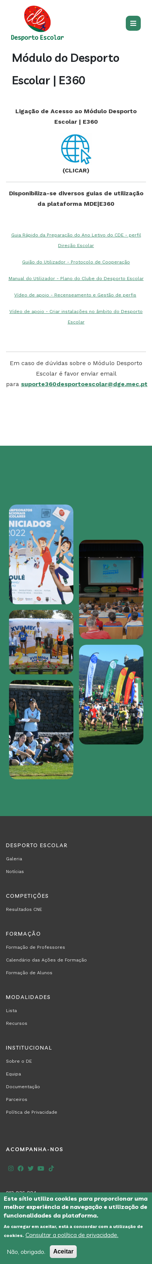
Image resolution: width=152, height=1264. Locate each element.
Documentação (23, 1086)
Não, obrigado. (26, 1251)
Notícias (15, 871)
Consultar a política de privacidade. (71, 1235)
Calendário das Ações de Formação (46, 960)
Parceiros (16, 1099)
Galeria (14, 858)
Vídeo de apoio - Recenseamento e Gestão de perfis (75, 295)
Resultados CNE (24, 909)
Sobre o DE (19, 1061)
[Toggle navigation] (133, 23)
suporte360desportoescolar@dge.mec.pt (84, 384)
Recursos (16, 1023)
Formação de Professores (35, 947)
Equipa (13, 1074)
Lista (11, 1010)
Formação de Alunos (29, 972)
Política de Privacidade (31, 1112)
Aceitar (63, 1251)
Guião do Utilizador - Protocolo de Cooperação (76, 262)
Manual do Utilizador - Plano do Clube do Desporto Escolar (76, 278)
